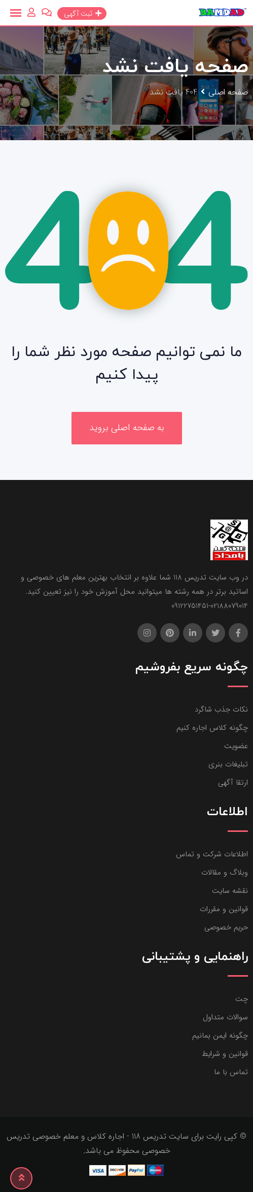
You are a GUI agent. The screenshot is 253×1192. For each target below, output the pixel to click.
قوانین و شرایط (225, 1054)
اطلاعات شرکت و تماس (212, 854)
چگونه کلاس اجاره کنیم (212, 728)
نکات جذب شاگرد (221, 709)
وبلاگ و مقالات (224, 872)
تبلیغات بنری (228, 764)
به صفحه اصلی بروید (126, 428)
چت (241, 999)
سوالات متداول (225, 1017)
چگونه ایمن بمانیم (220, 1035)
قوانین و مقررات (224, 909)
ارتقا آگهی (233, 783)
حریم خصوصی (226, 927)
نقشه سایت (230, 891)
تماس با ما (231, 1072)
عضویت (236, 746)
